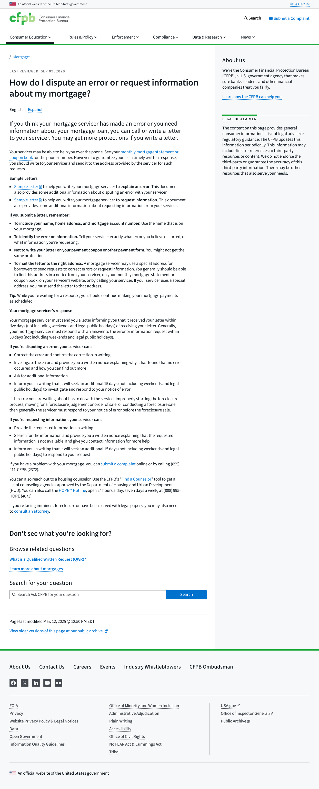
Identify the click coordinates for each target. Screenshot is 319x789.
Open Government (25, 737)
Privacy (16, 713)
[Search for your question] (87, 594)
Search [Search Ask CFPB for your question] (186, 594)
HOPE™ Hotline (72, 490)
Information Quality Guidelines (37, 744)
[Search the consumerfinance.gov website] (252, 19)
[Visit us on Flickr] (58, 682)
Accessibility (120, 729)
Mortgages (21, 56)
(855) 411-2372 (300, 4)
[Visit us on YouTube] (47, 682)
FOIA (13, 706)
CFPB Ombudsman (211, 667)
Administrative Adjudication (134, 713)
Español (35, 110)
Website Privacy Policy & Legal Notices (43, 721)
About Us (20, 667)
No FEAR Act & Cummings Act (135, 744)
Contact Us (51, 667)
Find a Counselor (136, 479)
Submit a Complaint (289, 18)
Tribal (114, 752)
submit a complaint (118, 464)
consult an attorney (31, 511)
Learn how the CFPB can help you (252, 97)
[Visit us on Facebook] (13, 682)
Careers (82, 667)
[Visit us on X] (24, 682)
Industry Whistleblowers (152, 667)
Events (107, 667)
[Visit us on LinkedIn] (36, 682)
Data (13, 729)
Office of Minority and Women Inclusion (144, 706)
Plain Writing (120, 721)
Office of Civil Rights (127, 737)
